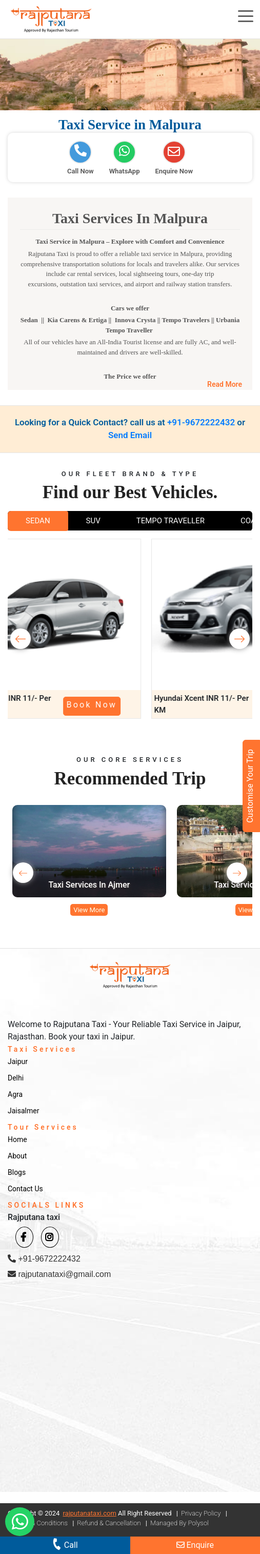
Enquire (195, 1545)
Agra (15, 1094)
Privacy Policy (201, 1513)
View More (89, 910)
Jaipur (18, 1061)
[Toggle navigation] (245, 15)
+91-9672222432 (201, 422)
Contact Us (25, 1189)
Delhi (16, 1078)
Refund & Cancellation (109, 1523)
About (17, 1156)
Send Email (130, 435)
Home (17, 1139)
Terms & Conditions (39, 1523)
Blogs (17, 1172)
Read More (224, 384)
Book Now (144, 705)
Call (64, 1544)
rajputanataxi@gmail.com (59, 1274)
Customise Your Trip (250, 786)
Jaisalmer (23, 1111)
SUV (93, 520)
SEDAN (38, 520)
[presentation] (20, 638)
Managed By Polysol (179, 1523)
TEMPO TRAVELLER (170, 520)
